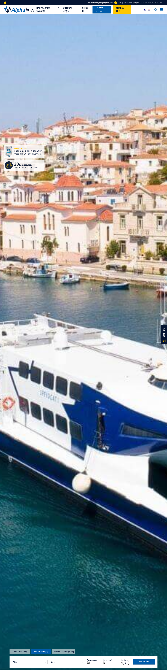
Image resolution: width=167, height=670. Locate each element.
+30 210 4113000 (156, 3)
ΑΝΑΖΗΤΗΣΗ (144, 662)
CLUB (99, 9)
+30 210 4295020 (143, 3)
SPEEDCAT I (68, 9)
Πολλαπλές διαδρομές (63, 651)
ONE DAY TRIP (120, 9)
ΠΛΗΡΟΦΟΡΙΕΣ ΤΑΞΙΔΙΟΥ (43, 9)
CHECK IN (85, 9)
